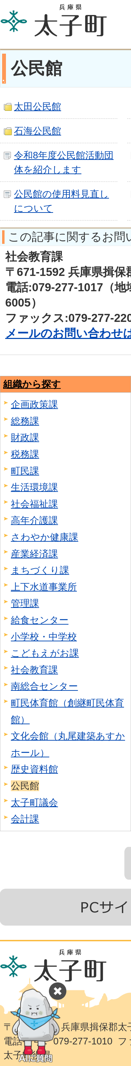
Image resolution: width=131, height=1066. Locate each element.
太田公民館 (37, 106)
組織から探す (32, 384)
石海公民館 (37, 130)
